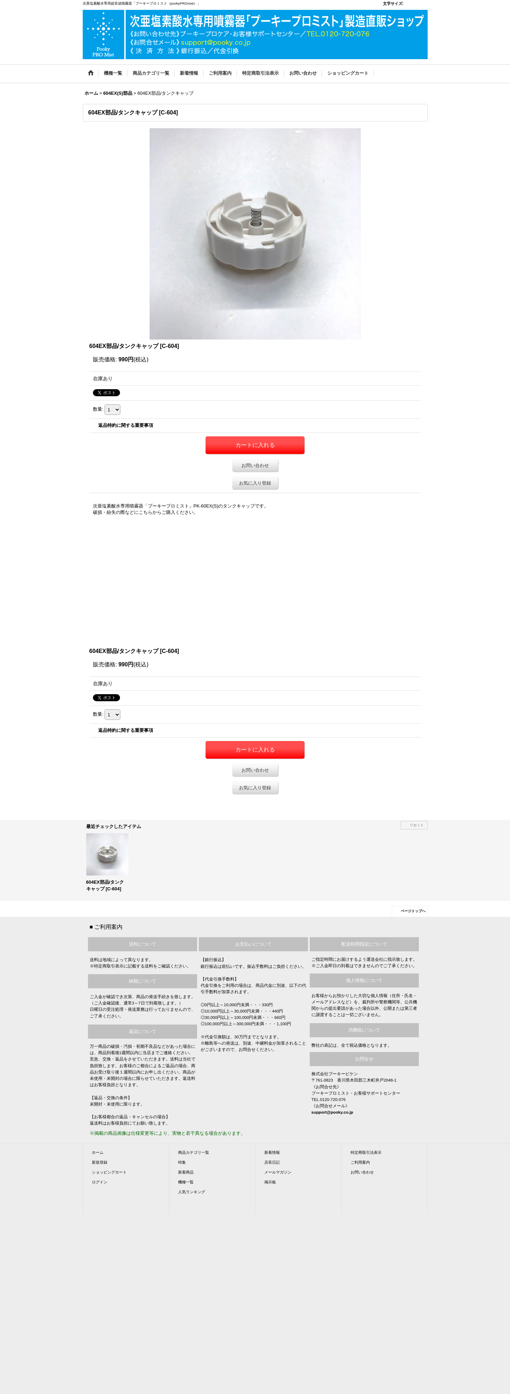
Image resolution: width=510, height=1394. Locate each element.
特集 (182, 1162)
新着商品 (186, 1172)
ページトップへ (413, 911)
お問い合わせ (255, 465)
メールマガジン (277, 1172)
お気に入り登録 (255, 483)
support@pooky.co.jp (332, 1112)
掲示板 (270, 1182)
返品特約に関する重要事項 (125, 425)
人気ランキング (191, 1192)
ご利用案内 (360, 1162)
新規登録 (99, 1162)
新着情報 (272, 1152)
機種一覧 (186, 1182)
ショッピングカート (109, 1172)
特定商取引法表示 (366, 1152)
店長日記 (272, 1162)
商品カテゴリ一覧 (193, 1152)
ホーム (97, 1152)
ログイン (99, 1182)
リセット (417, 825)
